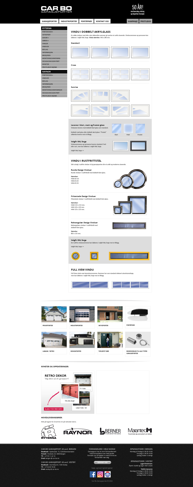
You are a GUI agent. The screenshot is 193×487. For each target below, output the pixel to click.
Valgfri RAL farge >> (77, 151)
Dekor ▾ (45, 38)
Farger (45, 44)
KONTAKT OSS (102, 21)
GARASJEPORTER (49, 21)
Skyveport (46, 35)
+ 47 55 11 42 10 (49, 456)
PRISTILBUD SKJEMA (49, 67)
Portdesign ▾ (47, 32)
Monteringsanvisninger (52, 90)
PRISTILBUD (145, 21)
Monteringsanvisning (51, 58)
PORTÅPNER (86, 21)
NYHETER (45, 64)
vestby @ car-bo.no (52, 469)
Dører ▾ (45, 41)
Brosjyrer (46, 55)
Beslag (45, 49)
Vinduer (45, 46)
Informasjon (47, 52)
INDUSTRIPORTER (69, 21)
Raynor (46, 71)
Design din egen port (50, 61)
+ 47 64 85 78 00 (49, 467)
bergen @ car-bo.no (52, 458)
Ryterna (46, 28)
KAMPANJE (132, 21)
